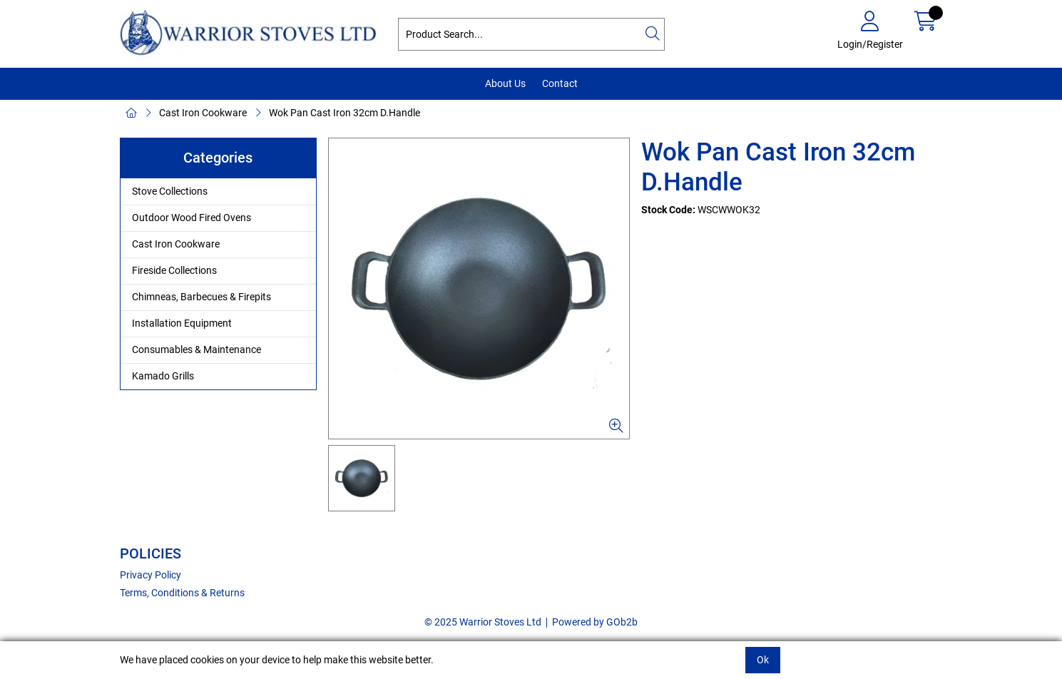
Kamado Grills (163, 376)
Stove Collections (170, 191)
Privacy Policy (150, 575)
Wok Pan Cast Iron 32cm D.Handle (344, 112)
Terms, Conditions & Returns (182, 592)
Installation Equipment (182, 323)
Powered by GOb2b (595, 622)
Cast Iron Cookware (203, 112)
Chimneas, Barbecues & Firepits (201, 296)
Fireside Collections (174, 270)
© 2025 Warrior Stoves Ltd (482, 622)
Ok (763, 659)
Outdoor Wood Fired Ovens (191, 217)
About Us (505, 83)
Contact (560, 83)
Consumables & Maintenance (196, 349)
